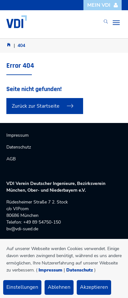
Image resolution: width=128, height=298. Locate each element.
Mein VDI (102, 5)
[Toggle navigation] (116, 22)
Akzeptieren (94, 287)
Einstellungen (22, 287)
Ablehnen (59, 287)
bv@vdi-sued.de (22, 229)
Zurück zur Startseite (36, 106)
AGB (11, 159)
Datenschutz (79, 270)
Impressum (50, 270)
